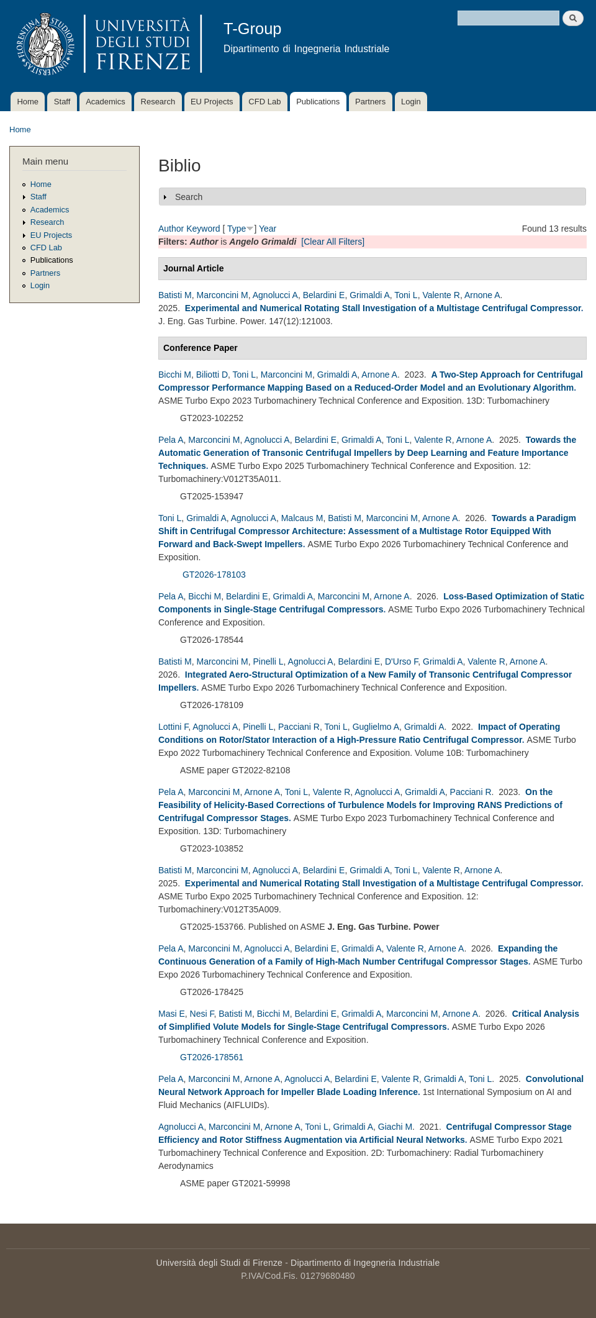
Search (188, 197)
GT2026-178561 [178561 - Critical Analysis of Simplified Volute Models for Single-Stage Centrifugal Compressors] (211, 1057)
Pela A (170, 440)
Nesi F (202, 1014)
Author (171, 229)
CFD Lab (264, 101)
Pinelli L (268, 661)
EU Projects (212, 101)
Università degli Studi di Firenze (219, 1263)
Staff (62, 101)
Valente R (440, 295)
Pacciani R (299, 727)
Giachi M (395, 1127)
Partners (370, 101)
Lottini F (173, 727)
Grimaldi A (370, 295)
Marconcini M (222, 295)
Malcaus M (302, 518)
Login (411, 101)
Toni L (405, 295)
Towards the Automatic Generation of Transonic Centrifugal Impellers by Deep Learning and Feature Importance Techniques (367, 453)
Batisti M (175, 295)
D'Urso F (401, 661)
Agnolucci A (275, 295)
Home (27, 101)
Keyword (203, 229)
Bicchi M (174, 374)
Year (267, 229)
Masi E (171, 1014)
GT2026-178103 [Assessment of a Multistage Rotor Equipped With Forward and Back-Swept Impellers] (214, 574)
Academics (105, 101)
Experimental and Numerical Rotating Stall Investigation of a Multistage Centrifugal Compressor (383, 308)
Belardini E (324, 295)
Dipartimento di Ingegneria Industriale (365, 1263)
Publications (318, 101)
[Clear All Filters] (332, 242)
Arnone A (482, 295)
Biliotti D (212, 374)
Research (158, 101)
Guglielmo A (376, 727)
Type (236, 229)
